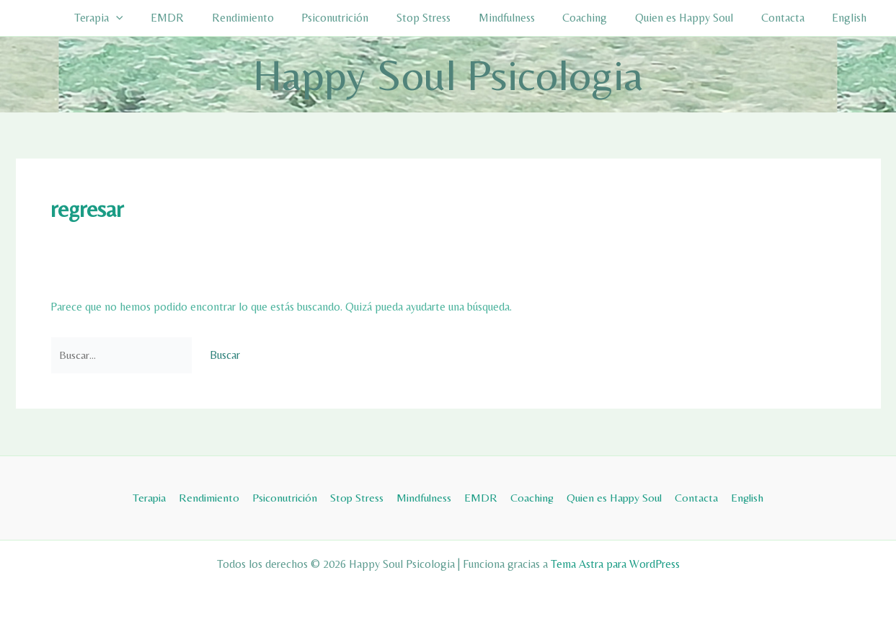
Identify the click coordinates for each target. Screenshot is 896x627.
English (852, 18)
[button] (161, 18)
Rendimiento (279, 18)
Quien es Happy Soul (696, 18)
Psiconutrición (366, 18)
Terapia (144, 18)
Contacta (790, 18)
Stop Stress (450, 18)
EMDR (208, 18)
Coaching (602, 18)
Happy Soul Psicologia (448, 74)
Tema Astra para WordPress (615, 564)
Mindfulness (528, 18)
